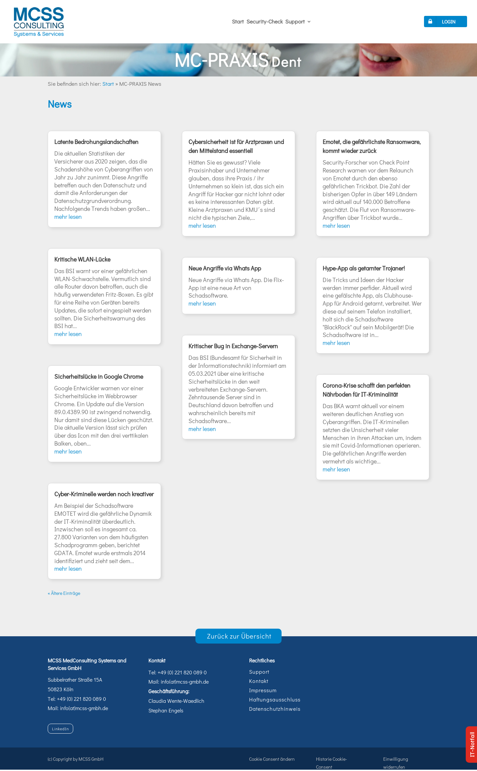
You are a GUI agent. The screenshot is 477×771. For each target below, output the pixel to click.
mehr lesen (68, 216)
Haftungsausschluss (274, 699)
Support (295, 21)
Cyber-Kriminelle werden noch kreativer (104, 494)
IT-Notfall (472, 744)
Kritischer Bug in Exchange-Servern (233, 346)
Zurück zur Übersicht (239, 636)
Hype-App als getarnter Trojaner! (364, 268)
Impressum (263, 690)
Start (238, 21)
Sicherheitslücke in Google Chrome (98, 376)
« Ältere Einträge (64, 593)
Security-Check (264, 21)
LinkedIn (60, 728)
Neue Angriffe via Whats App (224, 268)
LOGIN (440, 21)
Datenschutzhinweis (274, 708)
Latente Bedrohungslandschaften (96, 142)
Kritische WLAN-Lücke (82, 259)
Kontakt (258, 680)
